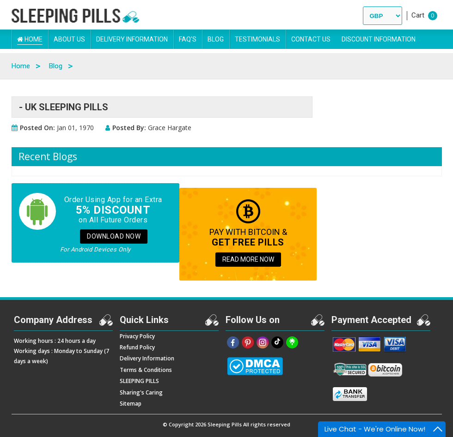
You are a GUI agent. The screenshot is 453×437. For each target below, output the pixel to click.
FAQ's (187, 39)
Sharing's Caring (141, 392)
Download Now (114, 236)
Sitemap (130, 403)
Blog (216, 39)
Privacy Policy (137, 336)
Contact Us (311, 39)
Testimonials (257, 39)
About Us (69, 39)
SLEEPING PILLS (139, 381)
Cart (417, 15)
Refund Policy (137, 347)
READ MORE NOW (248, 259)
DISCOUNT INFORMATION (379, 39)
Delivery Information (132, 39)
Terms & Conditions (146, 370)
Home (30, 39)
